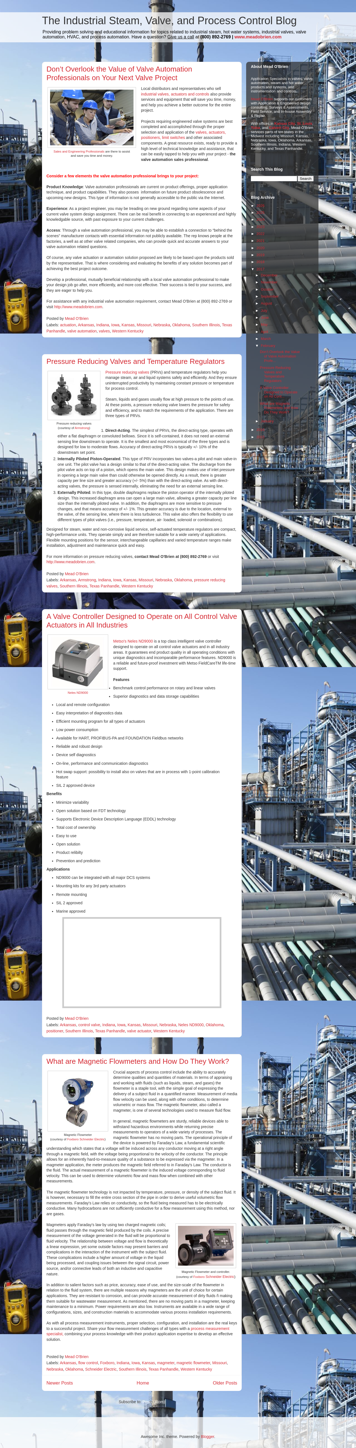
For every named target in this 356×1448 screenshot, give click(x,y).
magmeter (165, 1363)
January (267, 421)
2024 (260, 219)
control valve (89, 1025)
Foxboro (199, 1276)
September (270, 296)
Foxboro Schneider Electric (86, 1139)
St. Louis (304, 123)
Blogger (207, 1436)
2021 (260, 241)
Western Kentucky (128, 331)
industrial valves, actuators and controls (175, 94)
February (268, 346)
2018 (260, 262)
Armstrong (82, 428)
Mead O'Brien (262, 99)
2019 (260, 255)
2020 (260, 248)
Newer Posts (59, 1383)
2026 (260, 206)
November (269, 282)
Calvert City (279, 128)
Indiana (102, 325)
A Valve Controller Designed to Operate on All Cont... (278, 392)
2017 (260, 269)
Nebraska (162, 325)
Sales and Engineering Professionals (79, 151)
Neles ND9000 (78, 692)
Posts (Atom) (153, 1402)
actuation (68, 325)
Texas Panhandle (104, 586)
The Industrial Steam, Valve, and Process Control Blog (169, 20)
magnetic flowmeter (193, 1363)
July (264, 310)
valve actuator (139, 1031)
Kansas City (284, 123)
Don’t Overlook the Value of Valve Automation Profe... (280, 356)
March (266, 339)
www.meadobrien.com (257, 37)
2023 (260, 227)
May (264, 324)
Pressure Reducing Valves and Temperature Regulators (135, 361)
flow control (88, 1363)
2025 (260, 212)
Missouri (144, 325)
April (264, 332)
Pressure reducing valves (127, 372)
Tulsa (255, 128)
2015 (260, 437)
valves (104, 331)
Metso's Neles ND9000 (133, 641)
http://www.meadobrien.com (78, 307)
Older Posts (225, 1383)
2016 (260, 430)
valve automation (82, 331)
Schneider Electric (220, 1277)
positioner (54, 1031)
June (265, 317)
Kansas (128, 325)
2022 (260, 234)
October (267, 289)
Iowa (115, 325)
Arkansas (86, 325)
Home (143, 1383)
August (266, 303)
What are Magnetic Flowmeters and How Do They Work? (137, 1061)
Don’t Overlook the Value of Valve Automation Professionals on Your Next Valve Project (119, 73)
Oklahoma (181, 325)
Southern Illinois (206, 325)
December (269, 275)
